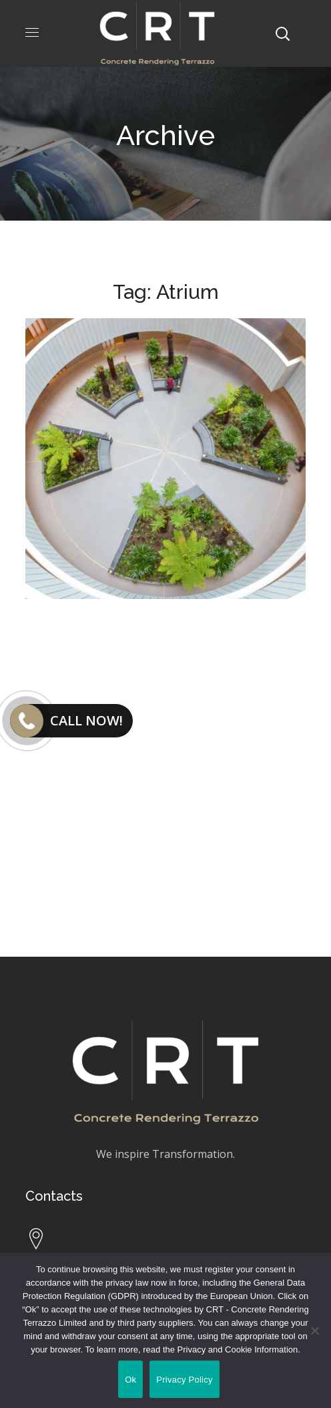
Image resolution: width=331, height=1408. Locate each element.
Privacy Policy (184, 1380)
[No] (314, 1330)
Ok (130, 1380)
